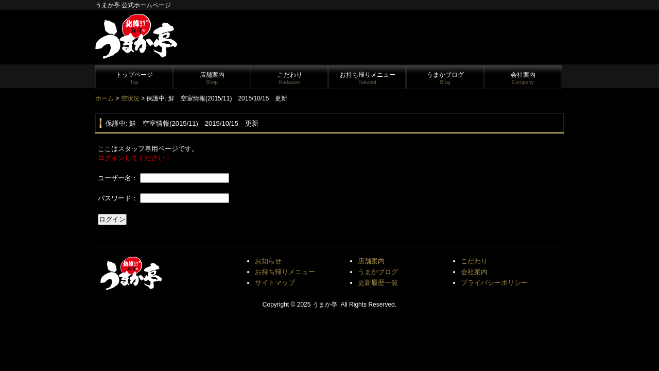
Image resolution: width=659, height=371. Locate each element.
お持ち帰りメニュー (367, 78)
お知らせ (268, 261)
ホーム (104, 98)
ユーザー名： (118, 178)
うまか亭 (325, 304)
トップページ (134, 78)
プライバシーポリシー (494, 282)
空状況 (130, 98)
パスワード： (118, 198)
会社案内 (523, 78)
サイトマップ (275, 282)
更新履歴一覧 (378, 282)
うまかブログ (445, 78)
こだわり (290, 78)
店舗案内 (212, 78)
